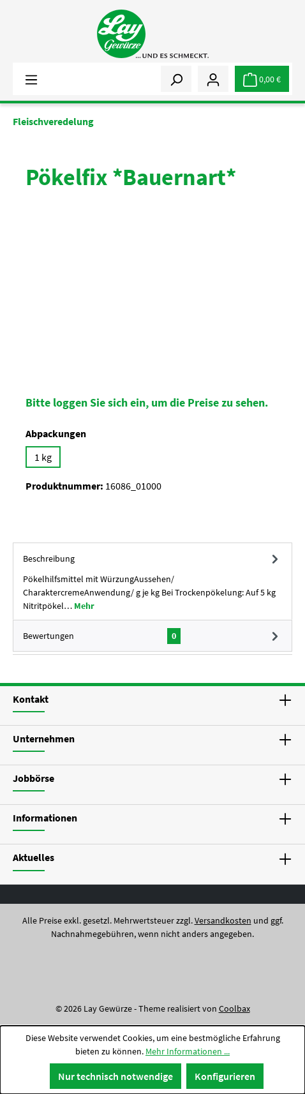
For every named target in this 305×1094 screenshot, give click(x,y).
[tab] (152, 581)
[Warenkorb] (262, 79)
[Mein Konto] (213, 78)
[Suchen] (176, 78)
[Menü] (31, 78)
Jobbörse (33, 778)
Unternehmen (44, 738)
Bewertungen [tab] (152, 636)
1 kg (43, 457)
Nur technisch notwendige (115, 1076)
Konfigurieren (225, 1076)
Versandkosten (223, 920)
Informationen (45, 817)
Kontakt (30, 699)
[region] (152, 298)
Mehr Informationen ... (187, 1051)
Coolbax (234, 1008)
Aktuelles (33, 857)
